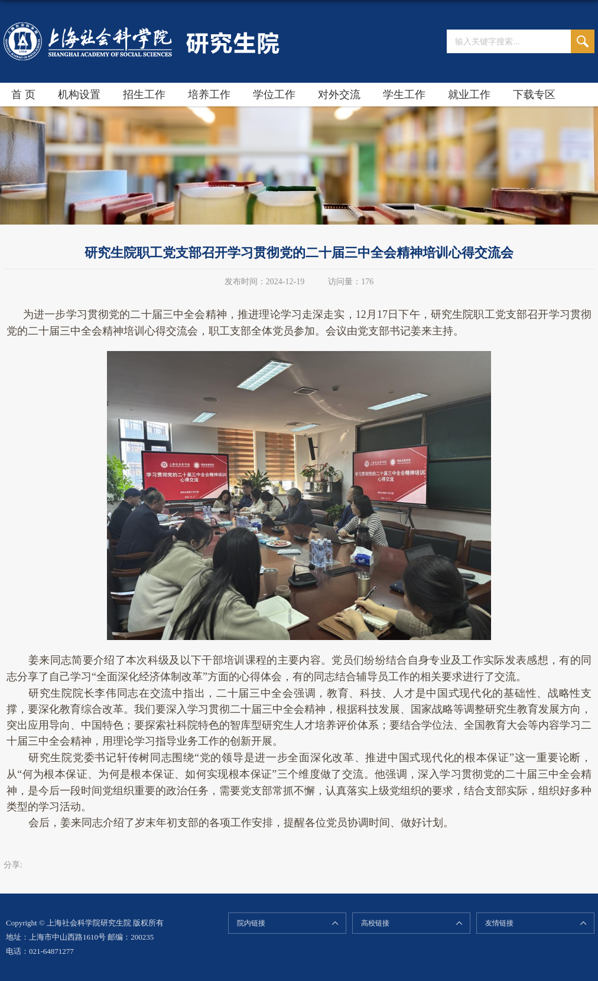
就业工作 (469, 94)
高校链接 (375, 923)
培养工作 (209, 94)
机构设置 (79, 94)
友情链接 (499, 923)
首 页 (23, 94)
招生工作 (144, 94)
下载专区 (534, 94)
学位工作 (274, 94)
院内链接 (251, 923)
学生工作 (404, 94)
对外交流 (339, 94)
